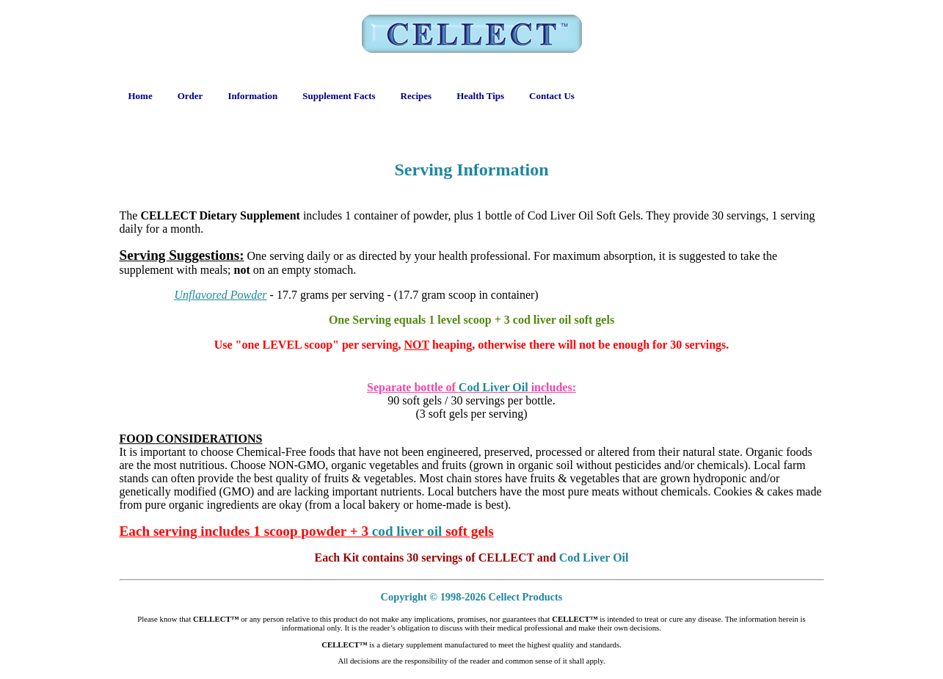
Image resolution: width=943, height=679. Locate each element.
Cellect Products (526, 597)
